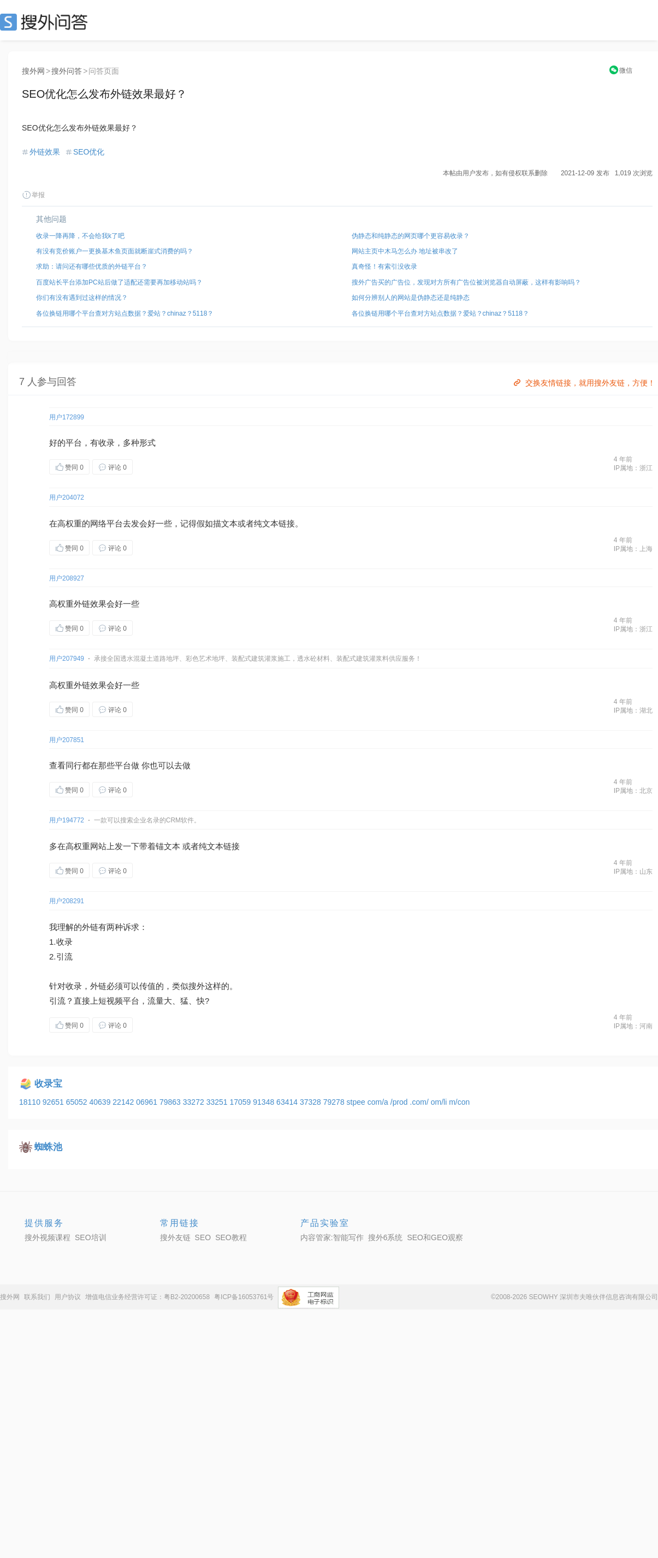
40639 (100, 1102)
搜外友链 (175, 1237)
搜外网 (33, 71)
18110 (31, 1102)
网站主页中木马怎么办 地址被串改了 (405, 251)
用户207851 (66, 740)
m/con (459, 1102)
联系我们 (37, 1297)
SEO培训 (90, 1237)
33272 (194, 1102)
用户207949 (66, 658)
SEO (46, 22)
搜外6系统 (385, 1237)
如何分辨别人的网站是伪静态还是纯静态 (411, 297)
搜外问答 (66, 71)
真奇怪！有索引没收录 (384, 266)
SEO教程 (231, 1237)
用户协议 (68, 1297)
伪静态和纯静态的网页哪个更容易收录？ (411, 236)
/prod (400, 1102)
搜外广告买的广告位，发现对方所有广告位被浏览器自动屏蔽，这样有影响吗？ (466, 282)
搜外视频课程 (47, 1237)
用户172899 (66, 417)
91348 (264, 1102)
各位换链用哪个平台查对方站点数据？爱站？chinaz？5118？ (125, 313)
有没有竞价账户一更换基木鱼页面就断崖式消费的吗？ (114, 251)
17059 (241, 1102)
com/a (378, 1102)
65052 (78, 1102)
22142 (124, 1102)
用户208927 (66, 578)
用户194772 (66, 820)
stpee (357, 1102)
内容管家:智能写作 (332, 1237)
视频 (114, 1000)
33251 (218, 1102)
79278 (335, 1102)
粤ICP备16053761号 (244, 1297)
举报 (33, 195)
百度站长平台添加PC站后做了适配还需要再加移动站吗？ (119, 282)
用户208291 (66, 901)
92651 (54, 1102)
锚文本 (168, 846)
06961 (147, 1102)
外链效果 (44, 151)
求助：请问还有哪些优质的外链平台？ (91, 266)
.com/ (420, 1102)
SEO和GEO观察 (435, 1237)
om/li (440, 1102)
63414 (288, 1102)
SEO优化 (89, 151)
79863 (171, 1102)
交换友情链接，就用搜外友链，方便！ (583, 382)
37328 (311, 1102)
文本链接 (278, 523)
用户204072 (66, 497)
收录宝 (48, 1084)
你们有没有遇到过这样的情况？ (82, 297)
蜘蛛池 (48, 1147)
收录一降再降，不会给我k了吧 (80, 236)
